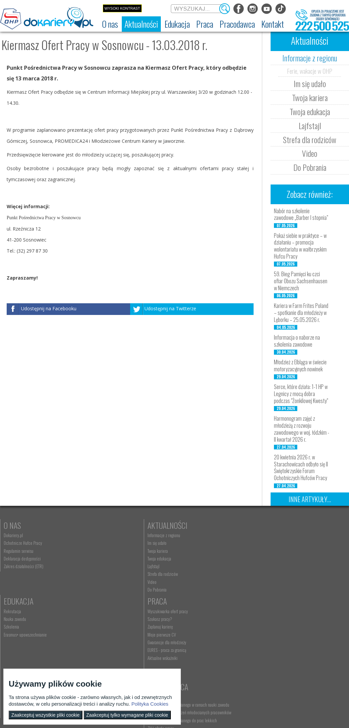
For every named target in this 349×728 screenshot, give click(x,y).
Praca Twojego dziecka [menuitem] (21, 628)
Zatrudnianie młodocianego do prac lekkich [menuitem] (123, 653)
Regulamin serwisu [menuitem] (18, 551)
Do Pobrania (309, 167)
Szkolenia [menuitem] (182, 551)
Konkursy (276, 611)
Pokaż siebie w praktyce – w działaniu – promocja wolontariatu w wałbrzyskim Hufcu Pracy (300, 246)
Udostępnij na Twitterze (170, 308)
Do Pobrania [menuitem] (98, 589)
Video (309, 153)
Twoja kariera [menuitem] (99, 551)
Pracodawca (109, 611)
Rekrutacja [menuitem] (183, 535)
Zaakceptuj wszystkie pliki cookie (45, 715)
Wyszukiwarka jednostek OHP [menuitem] (197, 621)
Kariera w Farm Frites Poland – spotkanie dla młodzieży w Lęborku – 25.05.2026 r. (301, 313)
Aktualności (109, 525)
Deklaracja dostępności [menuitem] (22, 558)
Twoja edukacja (310, 111)
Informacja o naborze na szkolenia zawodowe (297, 340)
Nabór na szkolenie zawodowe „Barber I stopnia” (301, 214)
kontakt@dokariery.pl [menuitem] (192, 628)
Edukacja (189, 525)
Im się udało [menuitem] (98, 542)
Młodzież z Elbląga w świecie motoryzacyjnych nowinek (300, 365)
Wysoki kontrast (122, 8)
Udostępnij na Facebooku (48, 308)
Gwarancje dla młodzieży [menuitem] (279, 566)
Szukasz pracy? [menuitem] (272, 542)
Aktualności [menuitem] (98, 621)
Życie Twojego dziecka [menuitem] (21, 636)
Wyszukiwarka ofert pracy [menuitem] (280, 535)
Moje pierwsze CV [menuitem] (274, 558)
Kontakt (188, 611)
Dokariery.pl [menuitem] (13, 535)
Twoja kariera (310, 97)
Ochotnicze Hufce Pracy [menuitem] (23, 542)
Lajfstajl (310, 125)
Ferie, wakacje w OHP (309, 70)
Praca (270, 525)
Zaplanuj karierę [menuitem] (273, 551)
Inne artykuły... (310, 499)
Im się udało (310, 83)
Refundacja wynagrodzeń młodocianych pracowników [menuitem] (120, 643)
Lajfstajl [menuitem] (95, 566)
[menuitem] (110, 24)
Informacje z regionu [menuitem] (105, 535)
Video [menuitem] (93, 582)
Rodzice (16, 611)
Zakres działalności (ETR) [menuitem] (23, 566)
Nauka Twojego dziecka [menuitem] (22, 621)
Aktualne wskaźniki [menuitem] (275, 582)
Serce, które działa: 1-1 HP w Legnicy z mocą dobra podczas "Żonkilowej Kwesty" (301, 394)
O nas (12, 525)
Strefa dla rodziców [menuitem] (104, 574)
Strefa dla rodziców (309, 139)
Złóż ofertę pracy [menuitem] (102, 661)
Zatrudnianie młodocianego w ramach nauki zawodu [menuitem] (123, 631)
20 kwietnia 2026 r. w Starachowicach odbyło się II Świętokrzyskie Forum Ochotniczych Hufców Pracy (301, 467)
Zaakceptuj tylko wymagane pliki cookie (127, 715)
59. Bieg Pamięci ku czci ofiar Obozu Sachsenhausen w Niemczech (300, 281)
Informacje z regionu (309, 58)
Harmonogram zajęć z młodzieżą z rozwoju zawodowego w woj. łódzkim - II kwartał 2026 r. (301, 428)
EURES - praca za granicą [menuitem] (279, 574)
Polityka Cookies (149, 704)
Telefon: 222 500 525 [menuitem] (192, 636)
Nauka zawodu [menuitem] (185, 542)
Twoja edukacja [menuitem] (101, 558)
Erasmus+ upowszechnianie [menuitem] (196, 558)
